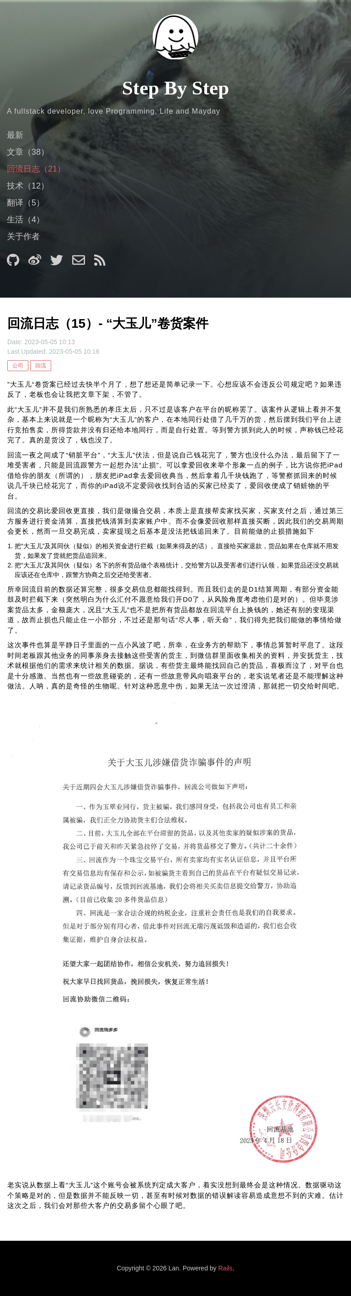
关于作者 (23, 236)
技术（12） (28, 185)
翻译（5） (25, 202)
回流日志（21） (36, 168)
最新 (15, 135)
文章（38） (28, 152)
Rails (225, 1268)
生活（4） (25, 219)
